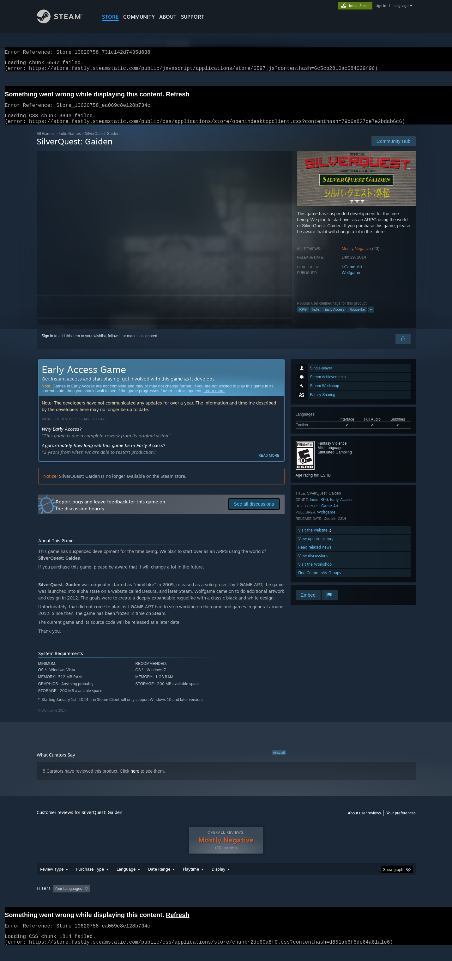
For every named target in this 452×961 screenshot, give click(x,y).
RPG (303, 317)
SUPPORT (192, 17)
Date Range (159, 881)
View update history (316, 546)
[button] (58, 900)
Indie (315, 317)
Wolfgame (351, 280)
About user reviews (364, 820)
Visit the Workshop (315, 571)
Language (126, 881)
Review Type (51, 881)
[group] (226, 901)
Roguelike (357, 317)
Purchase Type (90, 881)
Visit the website (315, 537)
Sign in (47, 343)
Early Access (334, 317)
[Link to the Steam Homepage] (64, 21)
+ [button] (371, 317)
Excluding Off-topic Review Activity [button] (132, 900)
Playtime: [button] (181, 900)
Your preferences (401, 820)
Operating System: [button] (279, 900)
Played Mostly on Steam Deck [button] (226, 900)
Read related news (314, 554)
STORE (110, 17)
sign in (381, 5)
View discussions (313, 563)
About (168, 17)
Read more (269, 463)
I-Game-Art (352, 274)
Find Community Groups (319, 580)
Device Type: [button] (360, 900)
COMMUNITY (139, 17)
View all (279, 760)
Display (218, 881)
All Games (46, 141)
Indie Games (70, 141)
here (134, 778)
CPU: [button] (311, 900)
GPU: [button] (332, 900)
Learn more (214, 398)
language (401, 5)
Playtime (191, 881)
